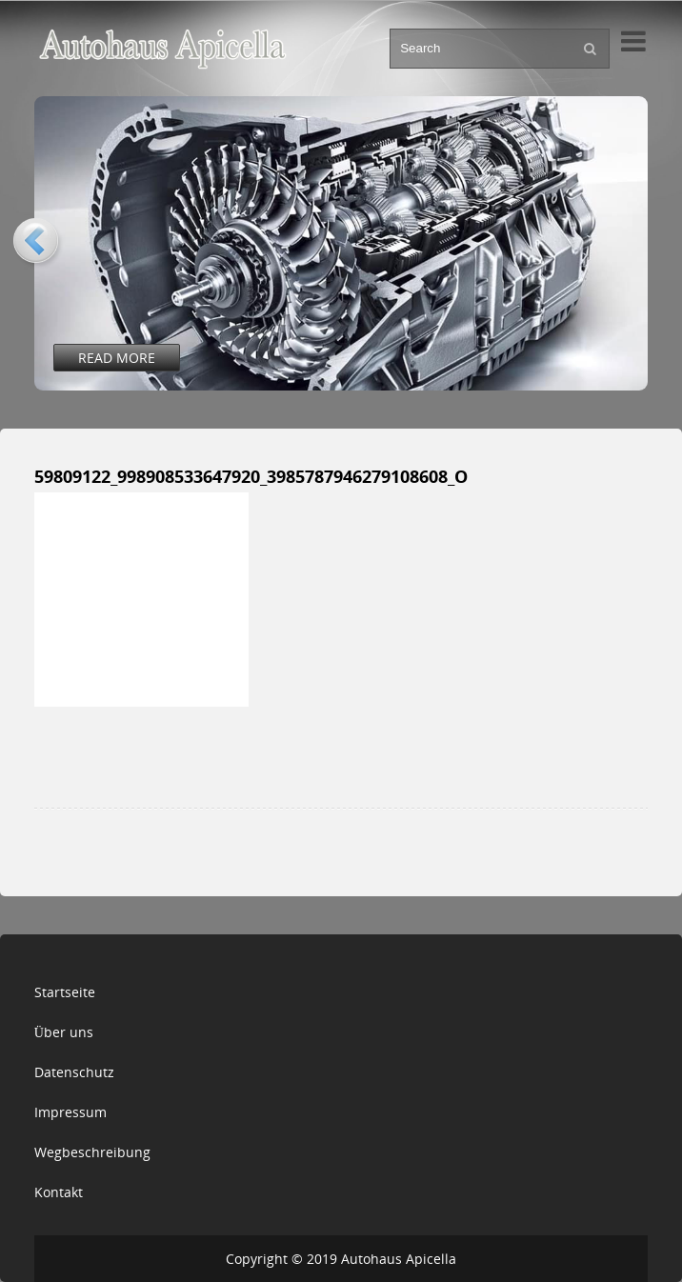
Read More (116, 358)
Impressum (70, 1112)
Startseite (64, 992)
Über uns (63, 1032)
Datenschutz (74, 1072)
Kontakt (58, 1192)
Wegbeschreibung (92, 1152)
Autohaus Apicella (398, 1259)
